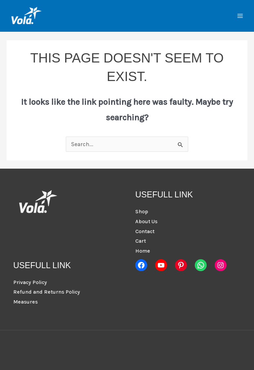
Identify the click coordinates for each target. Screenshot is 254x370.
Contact (144, 231)
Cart (140, 241)
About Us (146, 221)
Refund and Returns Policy (46, 292)
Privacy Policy (30, 282)
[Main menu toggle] (240, 16)
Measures (25, 302)
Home (142, 251)
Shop (141, 211)
